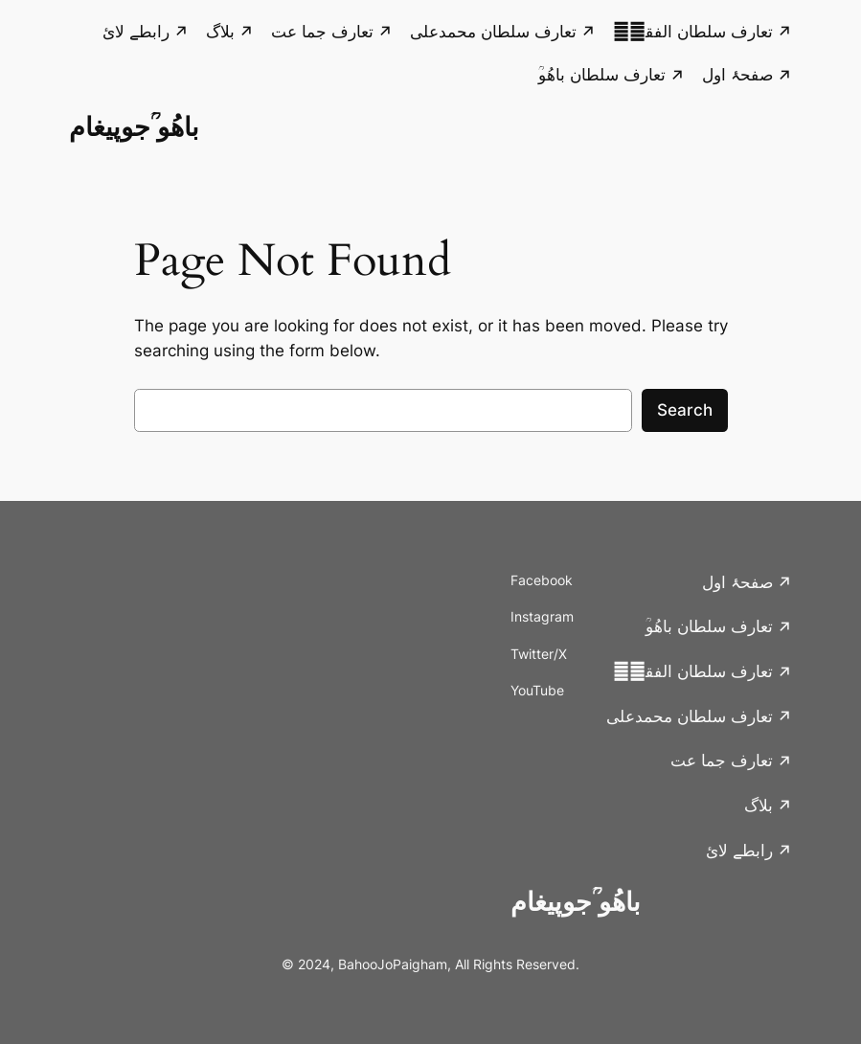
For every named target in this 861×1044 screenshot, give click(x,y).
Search (685, 410)
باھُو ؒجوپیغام (134, 126)
